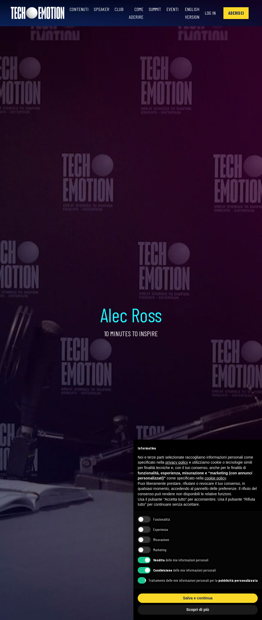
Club (119, 9)
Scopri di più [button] (197, 609)
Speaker (101, 9)
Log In (210, 13)
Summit (155, 9)
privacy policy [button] (177, 462)
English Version (192, 13)
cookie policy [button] (215, 478)
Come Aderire (136, 13)
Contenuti (79, 9)
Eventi (172, 9)
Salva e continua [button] (197, 598)
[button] (236, 13)
